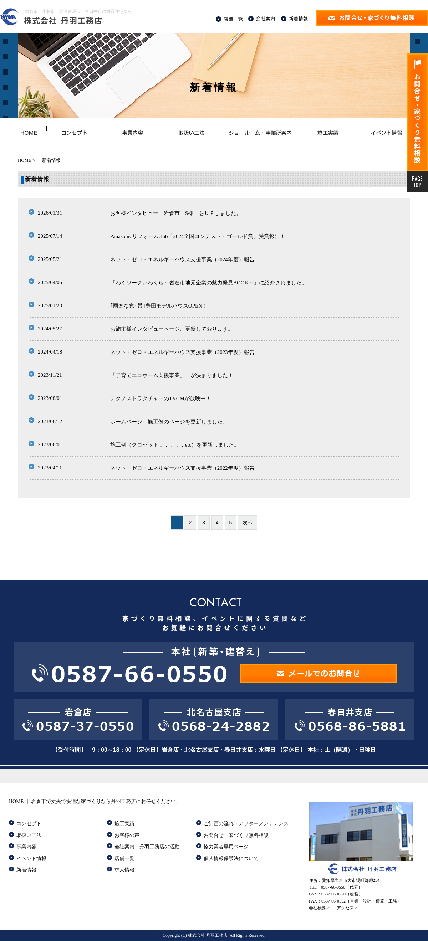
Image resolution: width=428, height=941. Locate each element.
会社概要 (317, 907)
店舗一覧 (124, 858)
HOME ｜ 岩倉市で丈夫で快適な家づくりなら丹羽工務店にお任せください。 (95, 801)
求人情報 (124, 870)
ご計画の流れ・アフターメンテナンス (246, 823)
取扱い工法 (28, 835)
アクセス (345, 907)
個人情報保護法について (231, 858)
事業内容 (26, 846)
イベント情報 (31, 858)
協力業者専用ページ (226, 846)
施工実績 (124, 823)
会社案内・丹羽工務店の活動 (146, 846)
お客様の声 (126, 835)
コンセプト (28, 823)
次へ (248, 522)
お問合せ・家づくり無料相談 (236, 835)
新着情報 (26, 870)
